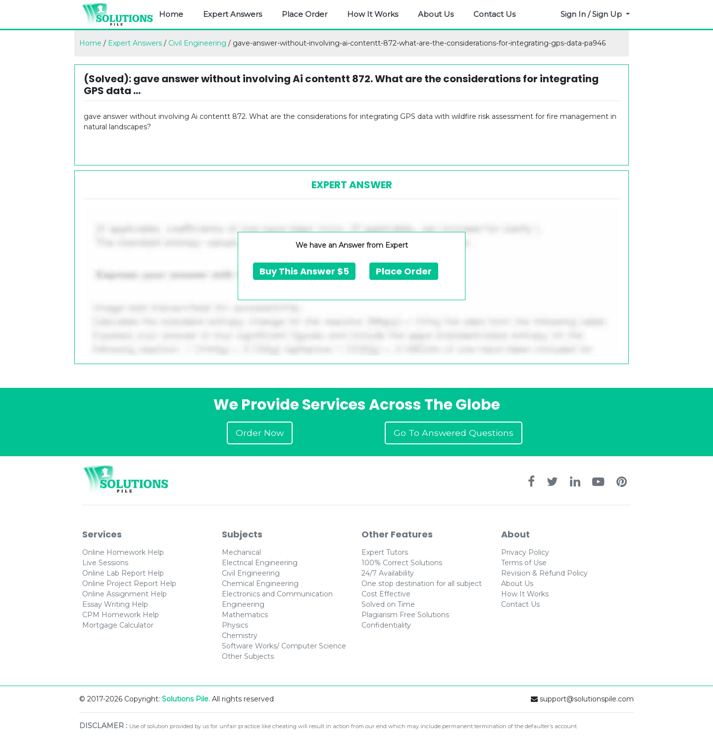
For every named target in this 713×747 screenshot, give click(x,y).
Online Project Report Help (129, 583)
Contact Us (494, 14)
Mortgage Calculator (117, 625)
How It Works (372, 14)
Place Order (304, 14)
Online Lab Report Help (123, 573)
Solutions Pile (185, 698)
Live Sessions (105, 562)
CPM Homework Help (120, 614)
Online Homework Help (123, 552)
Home (171, 14)
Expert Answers (232, 14)
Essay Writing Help (115, 604)
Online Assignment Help (124, 593)
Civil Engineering (197, 43)
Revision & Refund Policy (544, 573)
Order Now (260, 432)
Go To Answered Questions (453, 432)
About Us (436, 14)
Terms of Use (524, 562)
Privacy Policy (525, 552)
